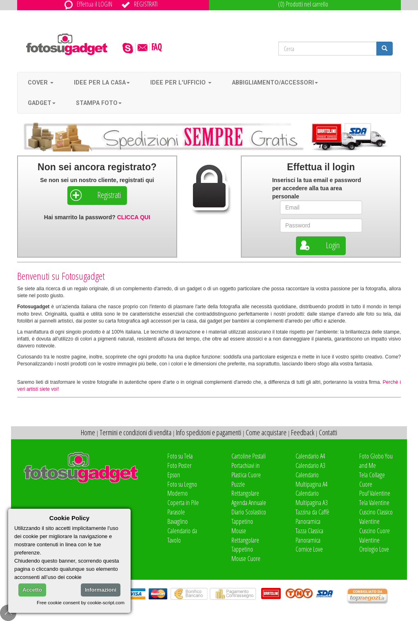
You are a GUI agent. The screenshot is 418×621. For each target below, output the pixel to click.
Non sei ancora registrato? (97, 167)
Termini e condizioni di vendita (135, 432)
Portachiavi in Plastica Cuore (246, 470)
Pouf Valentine (374, 493)
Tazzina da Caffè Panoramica (312, 516)
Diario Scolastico (248, 511)
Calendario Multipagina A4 (311, 479)
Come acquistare (266, 432)
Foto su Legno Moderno (182, 489)
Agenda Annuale (248, 502)
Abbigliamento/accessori (275, 82)
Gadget (42, 103)
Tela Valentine (374, 502)
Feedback (302, 432)
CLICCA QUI (133, 217)
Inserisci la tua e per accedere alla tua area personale (316, 188)
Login (319, 245)
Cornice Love (309, 549)
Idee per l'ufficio (180, 82)
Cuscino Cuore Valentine (374, 535)
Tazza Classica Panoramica (309, 535)
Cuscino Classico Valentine (376, 516)
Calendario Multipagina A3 (311, 498)
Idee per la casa (102, 82)
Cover (40, 82)
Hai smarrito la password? (97, 217)
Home (88, 432)
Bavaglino (177, 521)
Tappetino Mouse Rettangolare (245, 531)
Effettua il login (321, 167)
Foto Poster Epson (179, 470)
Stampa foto (99, 103)
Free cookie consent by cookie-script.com (81, 602)
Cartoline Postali (248, 456)
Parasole (176, 511)
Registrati (95, 195)
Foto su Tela (180, 456)
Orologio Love (374, 549)
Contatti (328, 432)
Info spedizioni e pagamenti (208, 432)
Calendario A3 (310, 465)
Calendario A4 (310, 456)
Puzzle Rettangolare (245, 489)
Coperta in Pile (183, 502)
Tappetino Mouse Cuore (245, 554)
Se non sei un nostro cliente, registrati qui (97, 180)
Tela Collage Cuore (372, 479)
